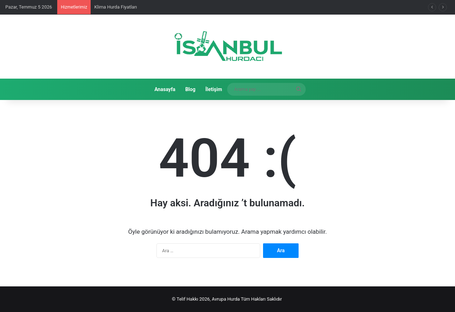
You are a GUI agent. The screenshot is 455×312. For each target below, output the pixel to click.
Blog (190, 89)
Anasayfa (164, 89)
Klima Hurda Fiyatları (115, 7)
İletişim (213, 89)
